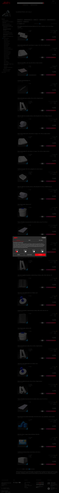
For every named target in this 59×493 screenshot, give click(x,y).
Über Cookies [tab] (41, 240)
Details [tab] (29, 240)
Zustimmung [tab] (18, 240)
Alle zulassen (40, 254)
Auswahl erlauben (29, 254)
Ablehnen (18, 254)
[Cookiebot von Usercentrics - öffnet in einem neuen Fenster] (42, 237)
